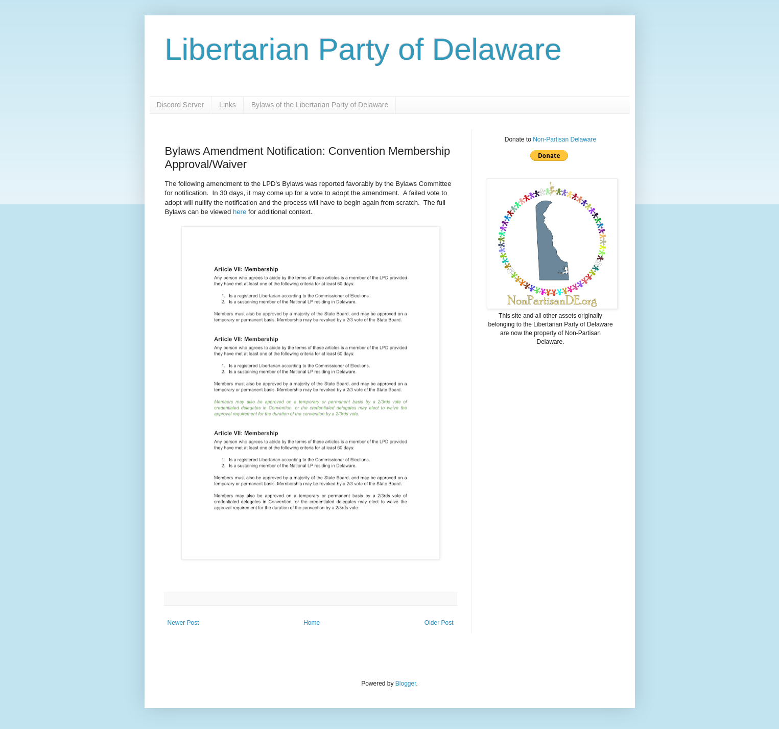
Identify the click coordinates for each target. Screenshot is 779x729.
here (239, 212)
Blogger (405, 683)
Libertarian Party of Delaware (363, 49)
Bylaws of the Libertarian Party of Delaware (319, 105)
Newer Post (183, 622)
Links (227, 105)
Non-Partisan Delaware (564, 139)
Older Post (439, 622)
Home (311, 622)
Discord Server (180, 105)
